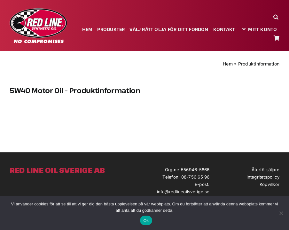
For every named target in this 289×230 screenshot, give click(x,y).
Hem (228, 63)
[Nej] (281, 213)
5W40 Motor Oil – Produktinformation (75, 90)
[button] (276, 16)
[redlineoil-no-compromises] (38, 10)
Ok (146, 220)
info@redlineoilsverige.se (183, 191)
